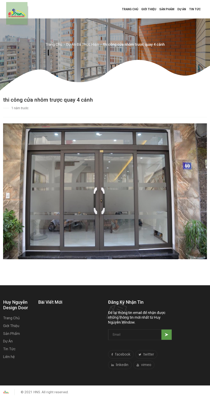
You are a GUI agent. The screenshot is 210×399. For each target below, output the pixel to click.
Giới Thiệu (148, 9)
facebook (120, 354)
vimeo (144, 365)
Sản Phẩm (166, 9)
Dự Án (181, 9)
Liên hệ (9, 357)
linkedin (119, 365)
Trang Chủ (130, 9)
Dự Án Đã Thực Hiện (82, 44)
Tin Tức (195, 9)
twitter (146, 354)
